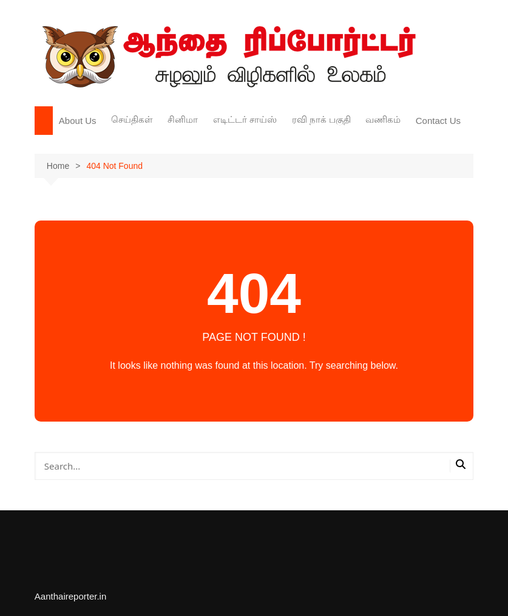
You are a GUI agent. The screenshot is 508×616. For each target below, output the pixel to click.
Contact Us (438, 120)
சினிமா (183, 119)
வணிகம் (383, 119)
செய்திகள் (132, 119)
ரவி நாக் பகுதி (321, 119)
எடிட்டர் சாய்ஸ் (245, 119)
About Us (78, 120)
